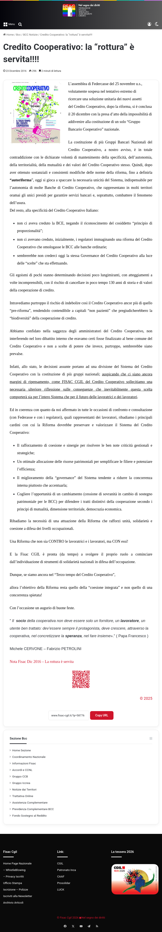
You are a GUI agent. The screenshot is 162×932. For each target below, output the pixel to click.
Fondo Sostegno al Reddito (29, 815)
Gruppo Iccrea (21, 783)
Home (8, 34)
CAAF (60, 876)
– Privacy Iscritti (13, 876)
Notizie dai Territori (24, 789)
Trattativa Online (22, 796)
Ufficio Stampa (12, 883)
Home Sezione (21, 750)
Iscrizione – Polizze (15, 889)
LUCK (60, 889)
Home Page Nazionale (17, 863)
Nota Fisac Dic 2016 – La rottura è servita (42, 662)
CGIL (60, 863)
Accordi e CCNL (22, 770)
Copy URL (101, 715)
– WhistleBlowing (14, 870)
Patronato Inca (66, 870)
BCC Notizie (30, 34)
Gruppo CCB (20, 776)
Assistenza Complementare (29, 802)
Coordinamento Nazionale (29, 756)
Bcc (18, 34)
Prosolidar (63, 883)
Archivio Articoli (13, 902)
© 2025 (146, 698)
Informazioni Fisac (24, 763)
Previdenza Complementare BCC (33, 809)
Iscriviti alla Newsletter (17, 896)
